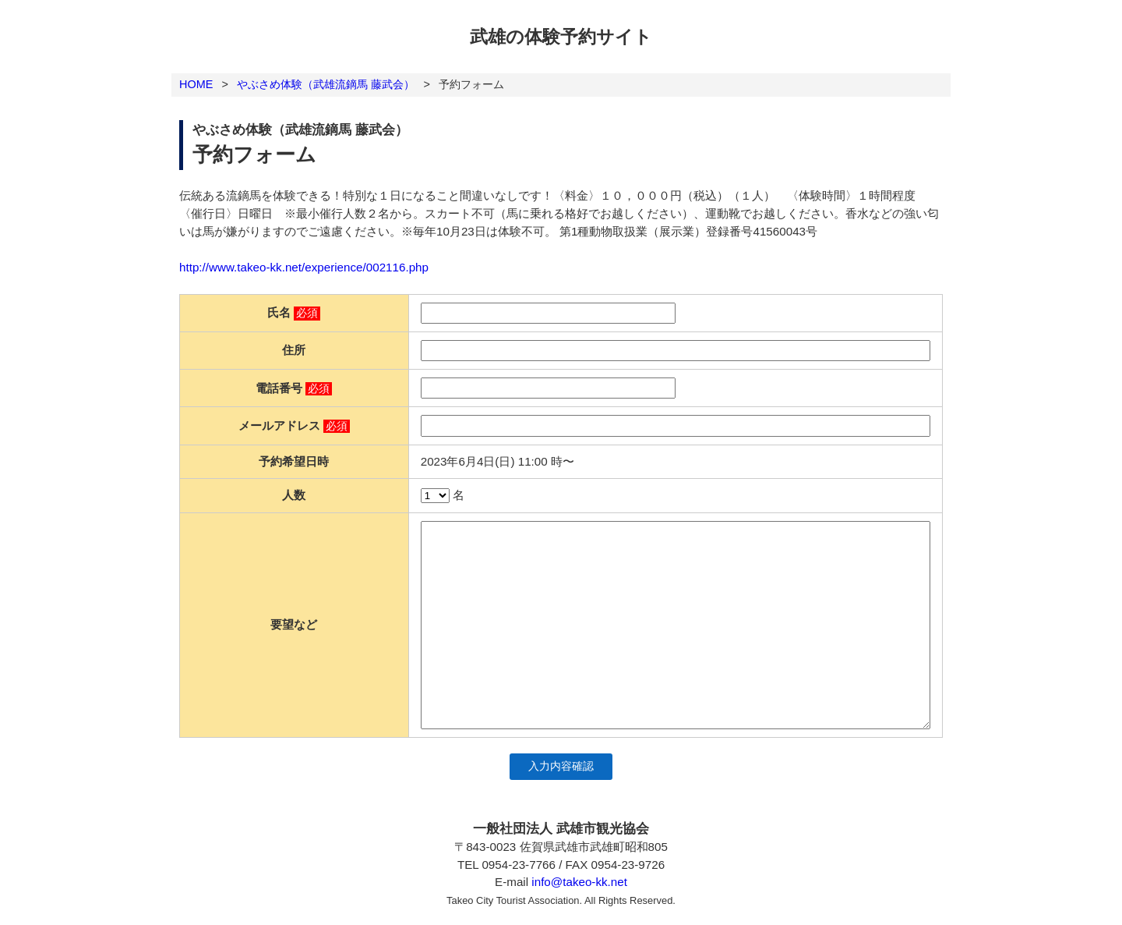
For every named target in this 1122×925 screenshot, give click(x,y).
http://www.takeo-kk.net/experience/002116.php (304, 267)
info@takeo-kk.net (579, 881)
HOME (196, 84)
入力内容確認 (561, 766)
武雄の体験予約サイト (561, 37)
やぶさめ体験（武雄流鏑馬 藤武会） (326, 84)
